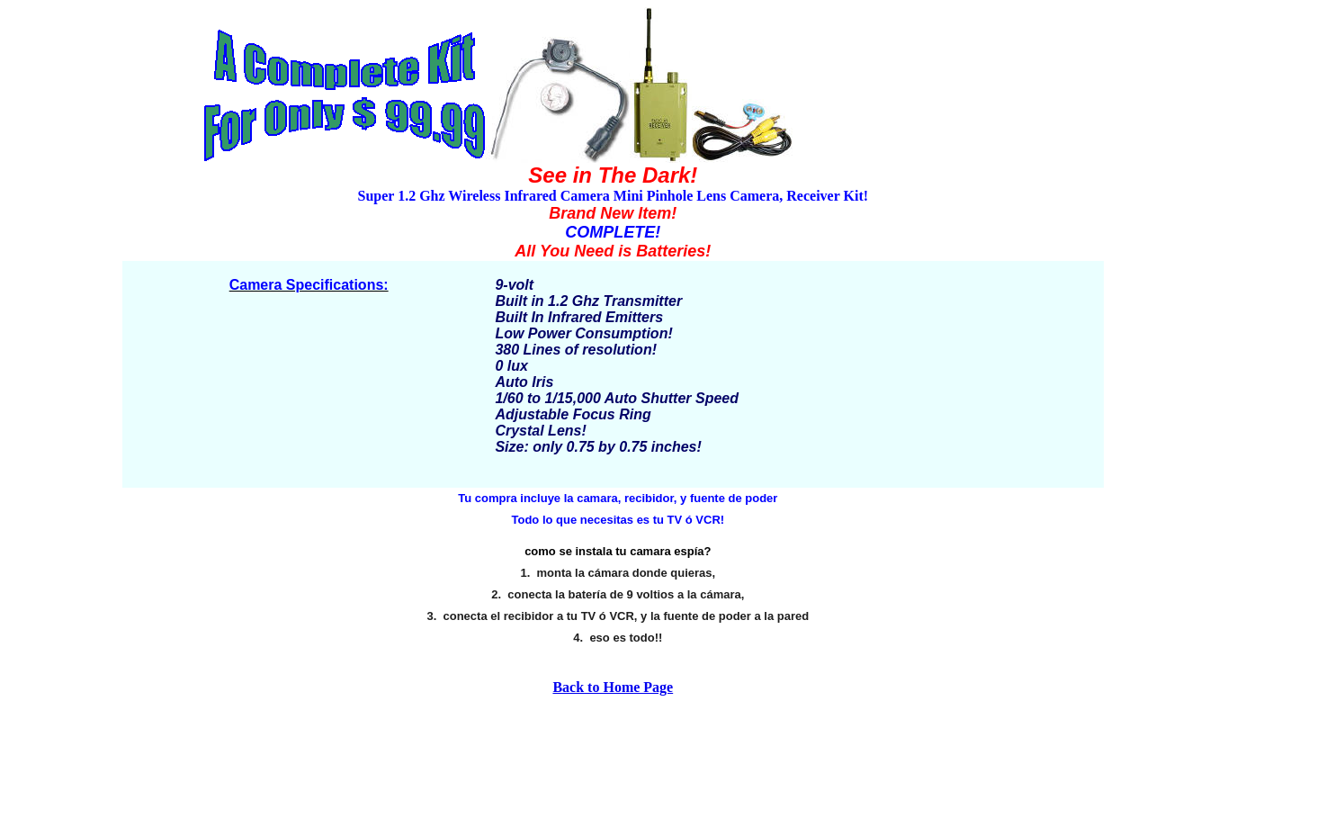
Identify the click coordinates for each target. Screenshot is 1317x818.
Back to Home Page (612, 687)
